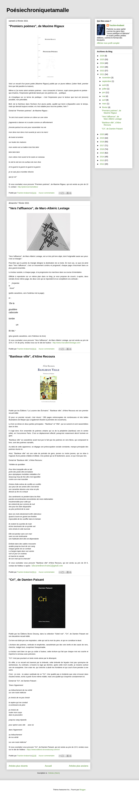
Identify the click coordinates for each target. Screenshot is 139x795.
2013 (102, 160)
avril (104, 100)
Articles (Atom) (54, 773)
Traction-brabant (116, 25)
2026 (102, 56)
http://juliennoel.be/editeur (28, 187)
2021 (102, 74)
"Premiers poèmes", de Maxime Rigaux (36, 26)
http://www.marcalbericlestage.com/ (66, 343)
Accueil (48, 766)
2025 (102, 59)
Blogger (83, 790)
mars (104, 104)
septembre (107, 81)
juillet (104, 89)
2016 (102, 149)
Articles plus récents (18, 766)
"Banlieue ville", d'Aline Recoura (32, 356)
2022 (102, 71)
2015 (102, 153)
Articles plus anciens (78, 766)
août (104, 85)
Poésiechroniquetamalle (38, 10)
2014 (102, 157)
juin (104, 92)
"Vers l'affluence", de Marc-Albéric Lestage (39, 208)
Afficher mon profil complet (108, 43)
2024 (102, 63)
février (105, 107)
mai (104, 96)
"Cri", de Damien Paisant (26, 579)
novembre (106, 77)
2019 (102, 138)
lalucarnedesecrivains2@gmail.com (47, 565)
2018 (102, 142)
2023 (102, 67)
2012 (102, 164)
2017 (102, 145)
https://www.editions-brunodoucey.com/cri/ (43, 750)
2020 (102, 134)
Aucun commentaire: (47, 193)
